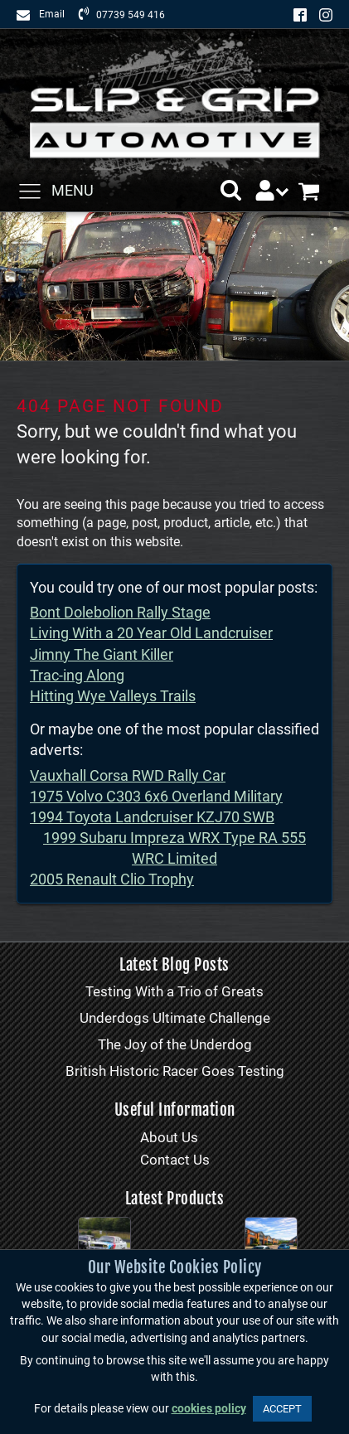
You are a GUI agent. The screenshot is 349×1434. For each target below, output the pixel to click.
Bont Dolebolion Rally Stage (120, 612)
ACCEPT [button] (282, 1409)
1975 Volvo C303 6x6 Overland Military (156, 796)
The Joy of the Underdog (175, 1044)
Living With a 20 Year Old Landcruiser (151, 633)
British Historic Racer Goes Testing (174, 1071)
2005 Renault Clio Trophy (112, 879)
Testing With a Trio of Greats (174, 991)
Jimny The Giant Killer (101, 654)
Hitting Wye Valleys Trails (113, 696)
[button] (231, 190)
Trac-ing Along (77, 675)
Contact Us (175, 1159)
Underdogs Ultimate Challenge (175, 1018)
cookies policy (209, 1409)
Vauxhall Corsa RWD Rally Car (127, 775)
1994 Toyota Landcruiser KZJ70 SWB (152, 817)
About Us (169, 1137)
